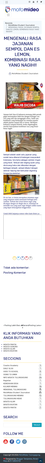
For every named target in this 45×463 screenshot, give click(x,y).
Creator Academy (10, 365)
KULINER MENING (10, 386)
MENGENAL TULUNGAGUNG (14, 389)
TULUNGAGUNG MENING (13, 396)
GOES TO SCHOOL (10, 371)
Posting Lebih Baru (12, 325)
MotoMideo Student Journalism (21, 25)
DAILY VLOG (8, 368)
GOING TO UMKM (10, 374)
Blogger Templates (24, 459)
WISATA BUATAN (10, 351)
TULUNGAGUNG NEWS (12, 399)
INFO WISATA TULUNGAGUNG (15, 377)
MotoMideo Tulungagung (29, 455)
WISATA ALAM (9, 349)
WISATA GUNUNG (10, 347)
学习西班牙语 (15, 461)
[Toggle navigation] (6, 2)
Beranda (8, 23)
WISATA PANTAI (9, 344)
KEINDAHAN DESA (10, 383)
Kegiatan (7, 380)
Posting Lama (35, 325)
